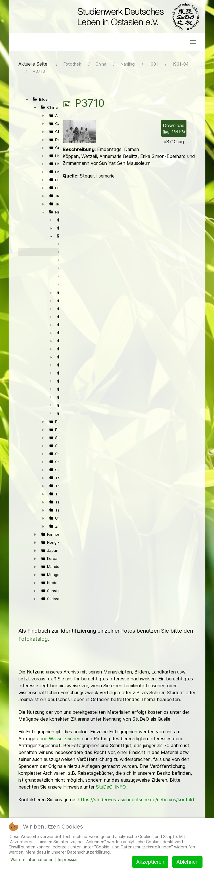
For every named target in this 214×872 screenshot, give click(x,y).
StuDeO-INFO (111, 787)
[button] (193, 42)
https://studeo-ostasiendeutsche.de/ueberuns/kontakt (136, 799)
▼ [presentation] (27, 99)
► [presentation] (43, 115)
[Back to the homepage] (137, 16)
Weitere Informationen (31, 859)
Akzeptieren (150, 862)
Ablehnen (187, 862)
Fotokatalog (33, 639)
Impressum (68, 859)
